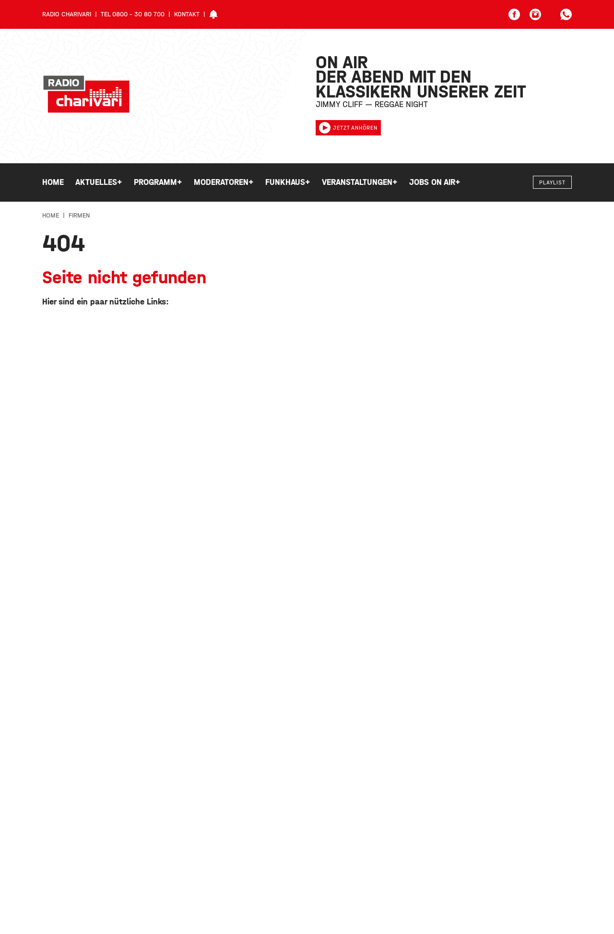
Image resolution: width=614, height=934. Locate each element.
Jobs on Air (434, 182)
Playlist (552, 182)
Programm (158, 182)
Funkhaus (287, 182)
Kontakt (187, 14)
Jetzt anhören (348, 127)
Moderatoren (224, 182)
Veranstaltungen (360, 182)
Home (53, 182)
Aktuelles (98, 182)
